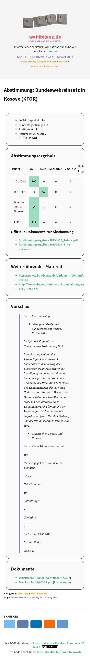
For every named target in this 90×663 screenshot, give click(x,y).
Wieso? (53, 51)
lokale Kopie (62, 578)
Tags (53, 61)
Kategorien (43, 61)
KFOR (34, 597)
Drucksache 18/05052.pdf (36, 578)
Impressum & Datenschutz (45, 66)
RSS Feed (63, 61)
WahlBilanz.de (45, 36)
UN (56, 597)
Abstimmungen (42, 57)
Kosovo (46, 597)
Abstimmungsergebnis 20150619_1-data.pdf (48, 240)
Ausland (23, 593)
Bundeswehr (38, 593)
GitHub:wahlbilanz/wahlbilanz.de (59, 652)
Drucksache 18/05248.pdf (36, 582)
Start (21, 57)
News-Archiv (28, 61)
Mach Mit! (65, 57)
